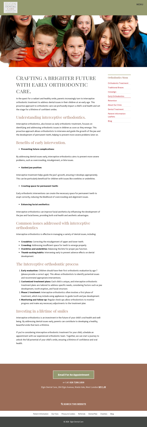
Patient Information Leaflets (116, 115)
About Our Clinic (115, 105)
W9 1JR (102, 387)
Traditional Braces (116, 87)
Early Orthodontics (116, 96)
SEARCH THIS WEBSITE (73, 404)
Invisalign (112, 92)
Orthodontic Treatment (118, 83)
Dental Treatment (116, 109)
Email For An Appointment (73, 374)
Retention (112, 100)
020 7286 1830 (77, 382)
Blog (110, 121)
